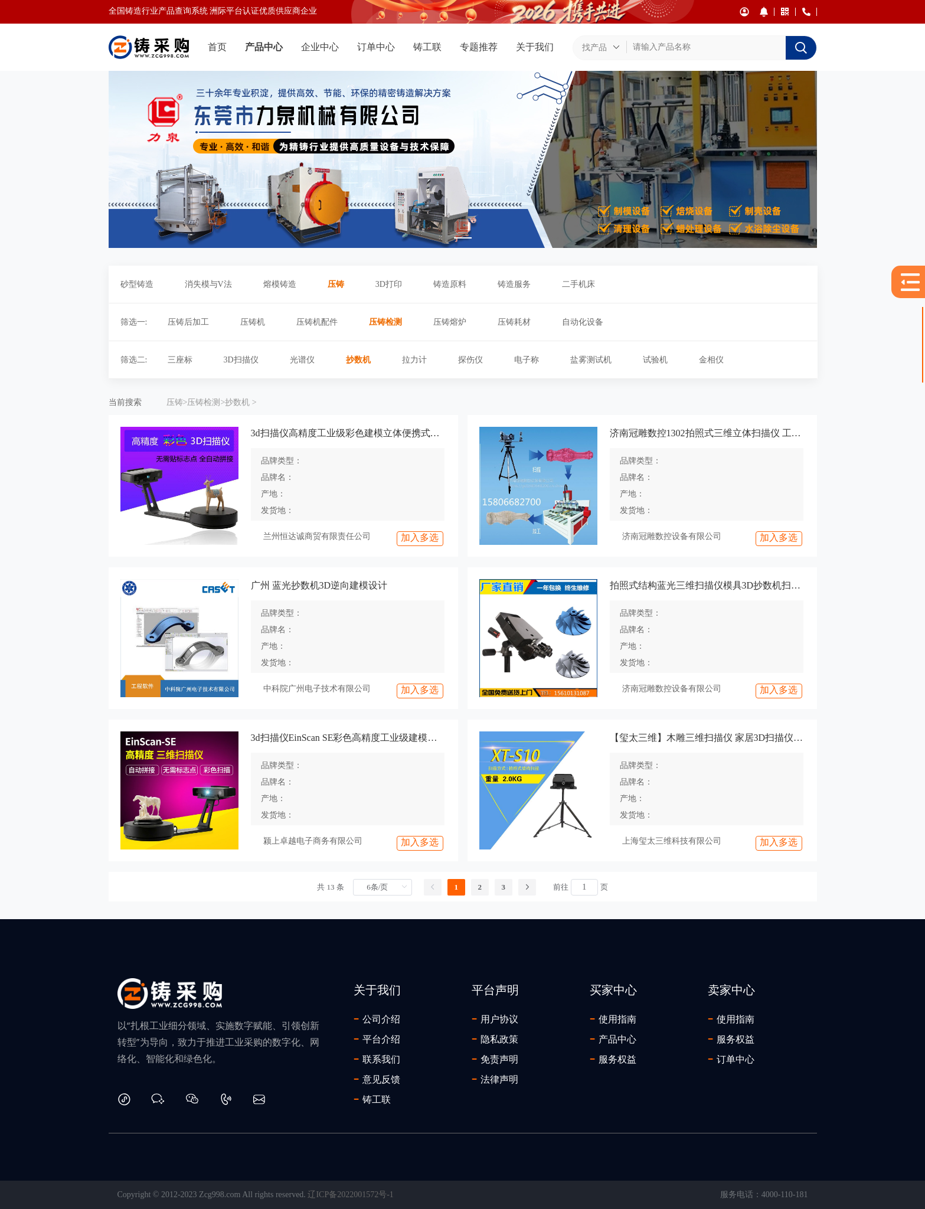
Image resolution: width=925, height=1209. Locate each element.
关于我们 (535, 47)
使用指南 (613, 1019)
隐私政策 (495, 1039)
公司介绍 (377, 1019)
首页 (217, 47)
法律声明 (495, 1079)
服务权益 (613, 1059)
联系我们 (377, 1059)
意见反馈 (377, 1079)
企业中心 (320, 47)
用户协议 (495, 1019)
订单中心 (376, 47)
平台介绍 (377, 1039)
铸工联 (427, 47)
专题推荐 (479, 47)
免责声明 (495, 1059)
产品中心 (264, 47)
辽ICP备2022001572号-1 (350, 1194)
